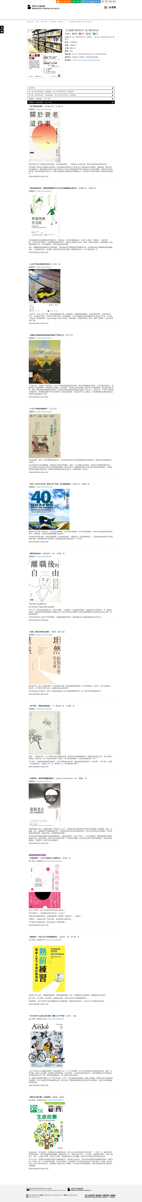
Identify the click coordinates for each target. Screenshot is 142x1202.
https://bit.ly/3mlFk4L (44, 338)
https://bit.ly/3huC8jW (44, 635)
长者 (81, 34)
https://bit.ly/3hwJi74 (44, 267)
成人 (95, 34)
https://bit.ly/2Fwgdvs (44, 412)
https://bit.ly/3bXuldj (44, 109)
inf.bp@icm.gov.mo (34, 1197)
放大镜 (85, 1)
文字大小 (95, 1)
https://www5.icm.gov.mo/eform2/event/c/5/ (86, 60)
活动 (67, 34)
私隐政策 (113, 1195)
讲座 (74, 34)
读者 (88, 34)
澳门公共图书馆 (89, 1195)
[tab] (71, 88)
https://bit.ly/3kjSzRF (44, 556)
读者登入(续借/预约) (63, 1)
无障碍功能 (105, 1195)
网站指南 (98, 1195)
